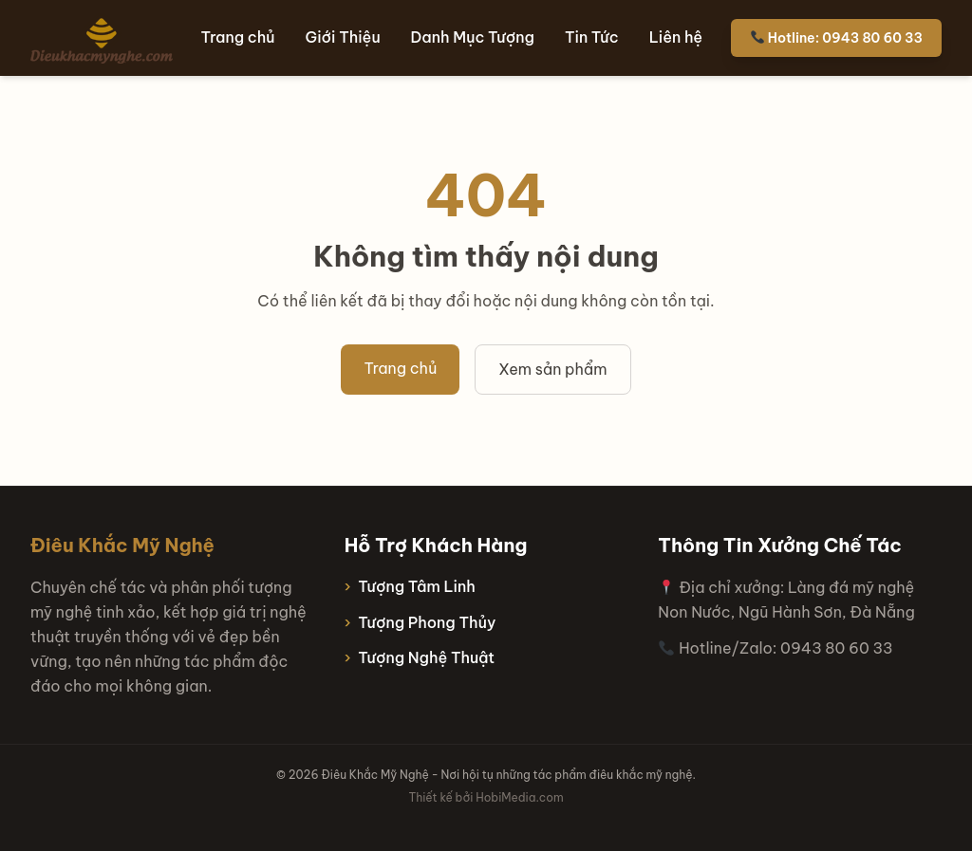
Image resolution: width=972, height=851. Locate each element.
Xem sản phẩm (552, 369)
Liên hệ (675, 37)
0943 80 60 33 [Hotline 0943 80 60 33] (836, 647)
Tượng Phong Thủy (426, 622)
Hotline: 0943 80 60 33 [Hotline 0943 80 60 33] (837, 37)
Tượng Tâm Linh (416, 586)
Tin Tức (592, 37)
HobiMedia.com (519, 797)
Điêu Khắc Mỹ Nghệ (122, 545)
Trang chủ (238, 37)
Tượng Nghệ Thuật (426, 657)
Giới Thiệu (343, 37)
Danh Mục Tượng (472, 37)
